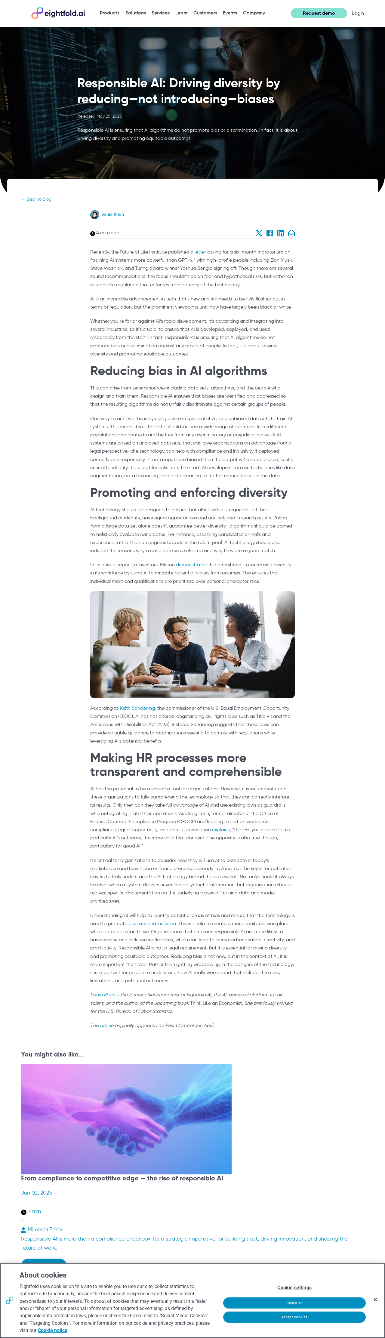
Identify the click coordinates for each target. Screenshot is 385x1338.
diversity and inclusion (152, 923)
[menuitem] (110, 13)
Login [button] (358, 13)
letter (200, 252)
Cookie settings (294, 1287)
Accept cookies (295, 1317)
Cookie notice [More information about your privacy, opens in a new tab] (52, 1330)
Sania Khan (112, 214)
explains (221, 829)
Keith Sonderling (137, 708)
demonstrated (192, 564)
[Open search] (283, 13)
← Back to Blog (36, 199)
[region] (192, 1300)
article (106, 1025)
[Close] (375, 1299)
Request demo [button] (319, 13)
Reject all (294, 1303)
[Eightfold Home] (58, 18)
